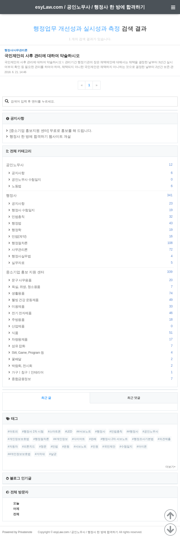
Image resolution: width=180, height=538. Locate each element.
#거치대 (40, 454)
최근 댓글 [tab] (133, 398)
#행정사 (100, 431)
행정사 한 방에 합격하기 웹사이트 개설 (40, 136)
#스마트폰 (54, 431)
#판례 (92, 439)
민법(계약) (93, 236)
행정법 (93, 223)
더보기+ (170, 466)
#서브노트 (80, 446)
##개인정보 (60, 439)
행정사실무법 (93, 256)
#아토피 (13, 431)
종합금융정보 (93, 379)
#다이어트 (78, 439)
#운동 (66, 446)
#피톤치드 (28, 446)
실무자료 (93, 263)
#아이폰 (142, 446)
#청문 (42, 446)
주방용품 (93, 320)
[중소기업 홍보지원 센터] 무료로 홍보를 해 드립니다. (51, 131)
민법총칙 (93, 217)
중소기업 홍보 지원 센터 (90, 272)
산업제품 (93, 326)
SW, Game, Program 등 (93, 352)
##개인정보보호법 (19, 454)
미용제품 (93, 306)
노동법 (93, 186)
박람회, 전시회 (93, 366)
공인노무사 (90, 165)
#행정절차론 (41, 439)
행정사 (90, 195)
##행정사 (132, 431)
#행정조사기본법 (143, 439)
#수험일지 (126, 446)
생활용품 (93, 293)
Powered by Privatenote (17, 532)
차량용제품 (93, 339)
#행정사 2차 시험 (33, 431)
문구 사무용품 (93, 280)
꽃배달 (93, 359)
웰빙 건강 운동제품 (93, 300)
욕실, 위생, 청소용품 (93, 287)
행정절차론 (93, 243)
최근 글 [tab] (46, 398)
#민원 (94, 446)
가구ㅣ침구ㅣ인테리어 (93, 372)
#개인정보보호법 (18, 439)
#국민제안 (108, 446)
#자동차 (13, 446)
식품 (93, 333)
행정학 (93, 230)
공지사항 (93, 173)
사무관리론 (93, 249)
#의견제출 (164, 439)
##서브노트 (83, 431)
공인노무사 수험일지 (93, 179)
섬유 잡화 (93, 346)
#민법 (54, 446)
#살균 (52, 454)
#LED (68, 431)
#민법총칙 (115, 431)
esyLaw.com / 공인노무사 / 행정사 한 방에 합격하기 (90, 7)
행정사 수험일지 (93, 210)
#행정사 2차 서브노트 (114, 439)
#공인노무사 (150, 431)
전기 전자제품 (93, 313)
